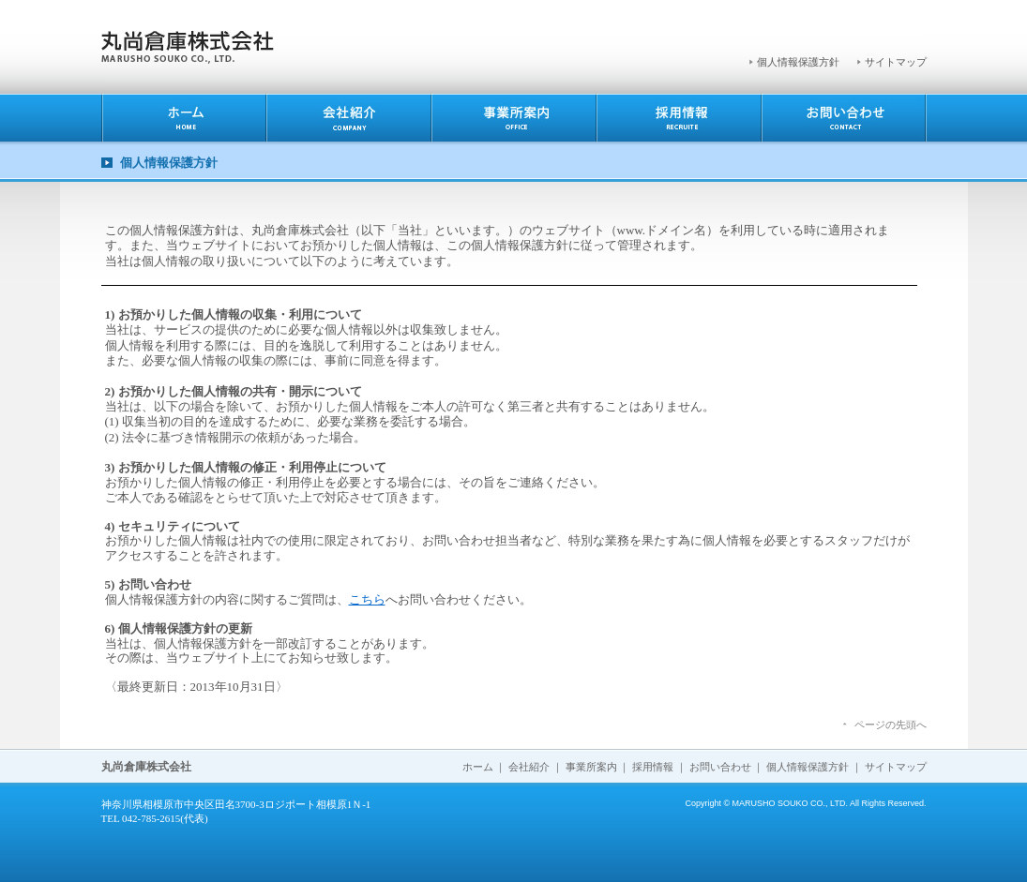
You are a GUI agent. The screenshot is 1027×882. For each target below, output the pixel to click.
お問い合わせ (720, 766)
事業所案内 (591, 766)
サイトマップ (896, 61)
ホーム (477, 766)
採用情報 (652, 766)
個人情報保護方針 (798, 61)
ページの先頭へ (890, 724)
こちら (367, 599)
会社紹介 (529, 766)
